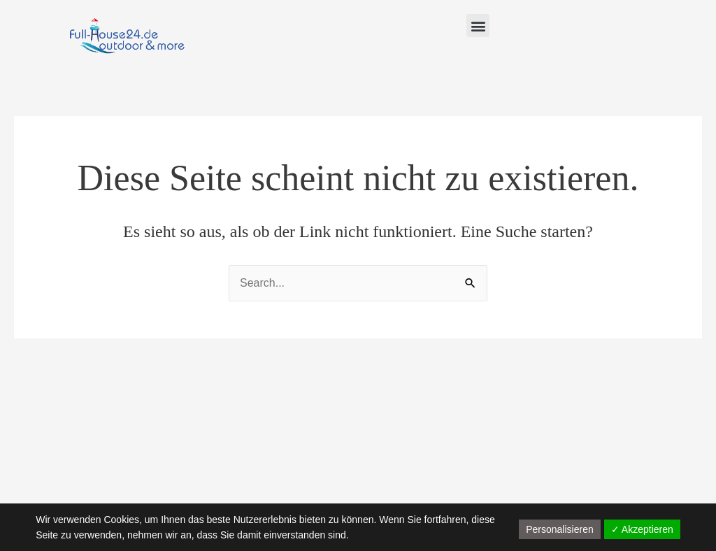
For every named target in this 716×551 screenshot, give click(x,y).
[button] (477, 25)
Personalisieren (560, 529)
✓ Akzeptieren (642, 529)
